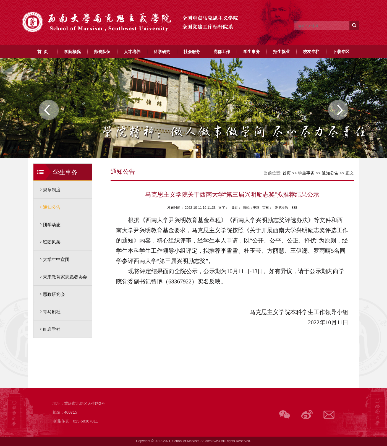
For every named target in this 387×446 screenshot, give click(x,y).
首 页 (42, 51)
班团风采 (52, 242)
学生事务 (251, 51)
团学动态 (52, 224)
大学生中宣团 (56, 259)
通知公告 (52, 207)
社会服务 (192, 51)
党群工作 (221, 51)
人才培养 (132, 51)
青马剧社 (52, 311)
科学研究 (162, 51)
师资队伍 (102, 51)
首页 (287, 173)
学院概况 (72, 51)
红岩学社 (52, 329)
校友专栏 (311, 51)
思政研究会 (54, 294)
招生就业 (281, 51)
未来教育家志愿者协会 (65, 277)
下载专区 (341, 51)
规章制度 (52, 189)
